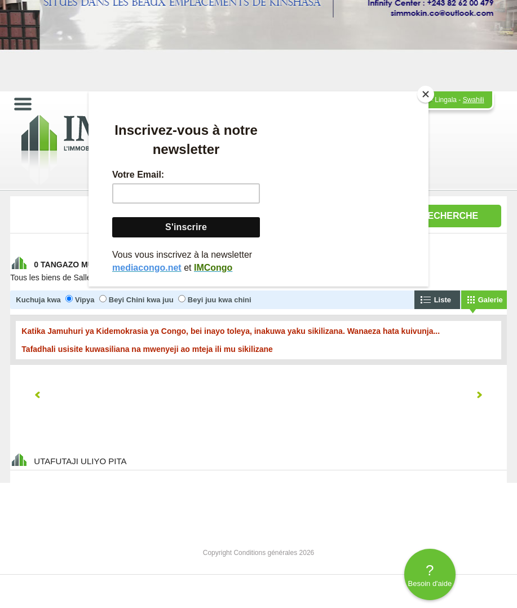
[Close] (425, 94)
